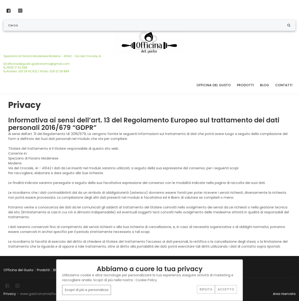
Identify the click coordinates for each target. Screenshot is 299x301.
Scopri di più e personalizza (86, 289)
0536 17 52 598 (15, 67)
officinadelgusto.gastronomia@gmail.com (37, 64)
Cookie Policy (146, 280)
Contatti (283, 85)
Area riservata (284, 293)
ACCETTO (225, 289)
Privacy (10, 293)
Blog (264, 85)
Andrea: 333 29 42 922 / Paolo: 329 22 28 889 (36, 71)
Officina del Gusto (213, 85)
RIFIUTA (205, 289)
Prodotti (245, 85)
